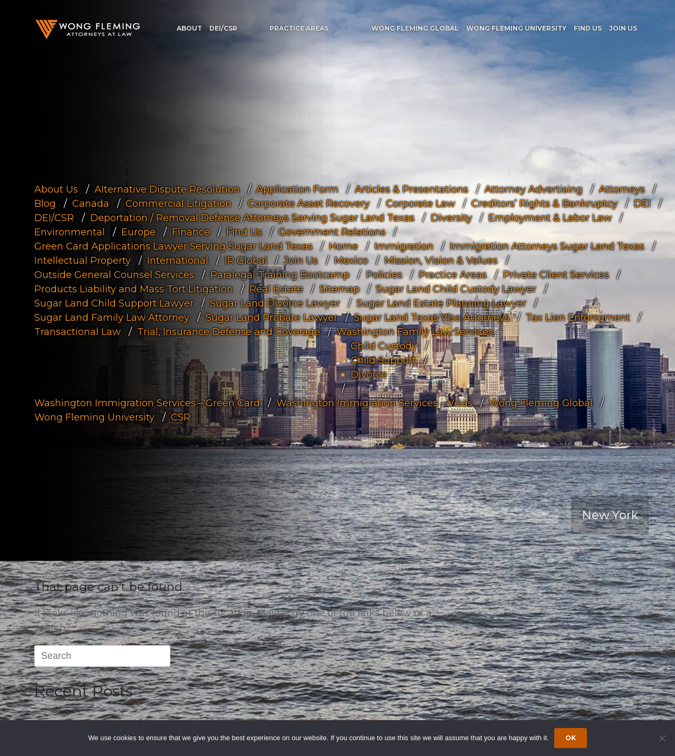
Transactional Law (77, 331)
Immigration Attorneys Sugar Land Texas (547, 246)
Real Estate (276, 288)
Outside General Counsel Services (114, 274)
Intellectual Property (82, 260)
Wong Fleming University (516, 28)
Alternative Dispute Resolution (167, 189)
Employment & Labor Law (550, 217)
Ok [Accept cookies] (570, 738)
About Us (56, 189)
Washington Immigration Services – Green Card (147, 402)
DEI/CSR (223, 28)
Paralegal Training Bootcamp (280, 274)
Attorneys (622, 189)
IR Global (246, 260)
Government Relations (331, 231)
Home (343, 246)
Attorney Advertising (534, 189)
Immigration (403, 246)
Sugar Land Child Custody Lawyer (456, 288)
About (189, 28)
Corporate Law (420, 203)
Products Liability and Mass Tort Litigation (133, 288)
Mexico (351, 260)
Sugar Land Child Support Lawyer (114, 303)
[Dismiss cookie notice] (662, 738)
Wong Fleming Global (415, 28)
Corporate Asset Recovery (309, 203)
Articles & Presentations (411, 189)
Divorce (369, 374)
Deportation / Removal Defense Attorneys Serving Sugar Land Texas (252, 217)
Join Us (623, 28)
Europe (138, 231)
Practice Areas (299, 28)
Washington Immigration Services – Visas (374, 402)
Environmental (69, 231)
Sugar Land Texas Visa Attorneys (431, 317)
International (177, 260)
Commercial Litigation (179, 203)
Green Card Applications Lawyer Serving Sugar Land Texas (173, 246)
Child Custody (384, 345)
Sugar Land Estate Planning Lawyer (441, 303)
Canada (90, 203)
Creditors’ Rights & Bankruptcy (544, 203)
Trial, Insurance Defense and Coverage (228, 331)
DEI (642, 203)
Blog (45, 203)
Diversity (451, 217)
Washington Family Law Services (414, 331)
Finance (191, 231)
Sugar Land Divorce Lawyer (275, 303)
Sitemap (340, 288)
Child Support (383, 360)
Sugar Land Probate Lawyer (272, 317)
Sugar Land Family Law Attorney (111, 317)
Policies (384, 274)
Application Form (297, 189)
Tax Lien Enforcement (578, 317)
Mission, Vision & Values (441, 260)
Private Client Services (556, 274)
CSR (180, 417)
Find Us (588, 28)
